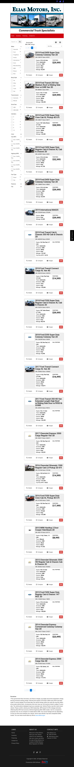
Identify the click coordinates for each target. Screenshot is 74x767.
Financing (25, 36)
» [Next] (34, 690)
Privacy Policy (15, 743)
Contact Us (32, 36)
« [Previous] (26, 47)
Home (12, 36)
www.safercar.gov (40, 715)
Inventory (18, 36)
